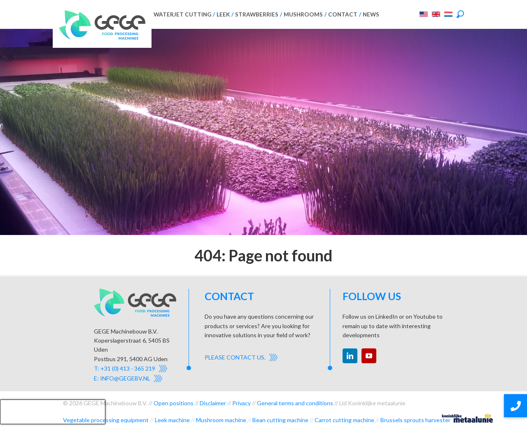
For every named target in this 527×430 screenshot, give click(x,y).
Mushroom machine (221, 419)
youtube (368, 355)
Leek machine (172, 419)
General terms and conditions (295, 403)
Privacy (241, 403)
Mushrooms (303, 14)
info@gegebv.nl (125, 378)
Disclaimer (213, 403)
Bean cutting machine (280, 419)
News (371, 14)
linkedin (350, 355)
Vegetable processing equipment (106, 419)
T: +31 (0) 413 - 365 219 (124, 368)
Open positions (174, 403)
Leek (223, 14)
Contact (342, 14)
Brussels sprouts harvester (415, 419)
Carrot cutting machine (344, 419)
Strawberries (256, 14)
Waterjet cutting (182, 14)
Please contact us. (235, 357)
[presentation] (52, 411)
